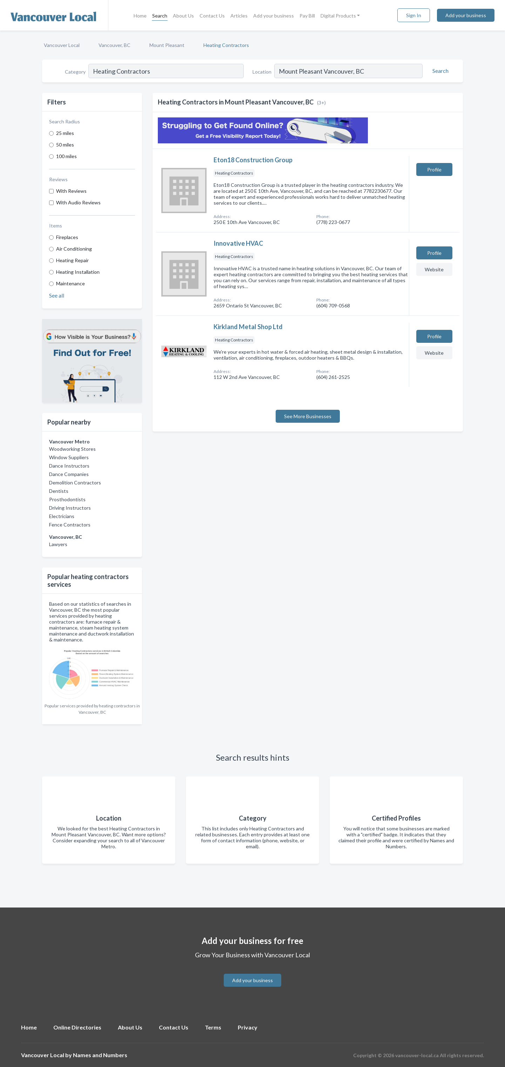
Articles (239, 16)
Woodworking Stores (72, 449)
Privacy (247, 1027)
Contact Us (212, 16)
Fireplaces (67, 237)
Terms (213, 1027)
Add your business (273, 16)
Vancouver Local (62, 45)
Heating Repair (72, 260)
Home (140, 16)
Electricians (61, 516)
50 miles (65, 145)
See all (56, 295)
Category (75, 72)
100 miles (66, 156)
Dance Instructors (69, 466)
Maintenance (70, 283)
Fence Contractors (69, 525)
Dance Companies (69, 474)
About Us (183, 16)
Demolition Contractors (75, 482)
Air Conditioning (74, 249)
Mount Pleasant (166, 45)
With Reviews (71, 191)
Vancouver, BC (114, 45)
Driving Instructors (70, 508)
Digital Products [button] (338, 16)
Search (159, 16)
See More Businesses (307, 416)
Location (261, 72)
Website (434, 269)
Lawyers (58, 544)
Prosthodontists (67, 499)
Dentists (58, 491)
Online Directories (77, 1027)
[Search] (439, 71)
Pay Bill (307, 16)
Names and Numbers (100, 1055)
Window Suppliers (69, 457)
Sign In (413, 15)
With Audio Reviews (78, 202)
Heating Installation (78, 272)
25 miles (65, 133)
